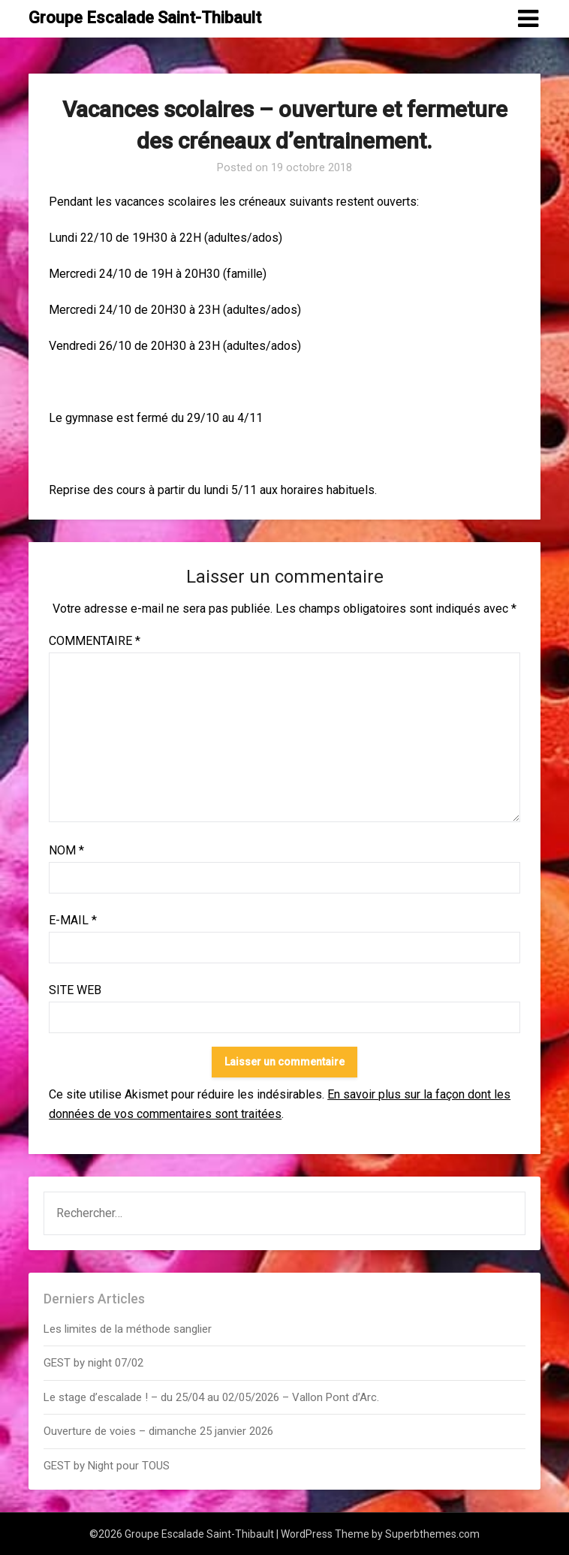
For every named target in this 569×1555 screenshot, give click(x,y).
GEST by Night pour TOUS (107, 1465)
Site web (75, 990)
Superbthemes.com (432, 1534)
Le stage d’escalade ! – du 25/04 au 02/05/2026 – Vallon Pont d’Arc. (211, 1397)
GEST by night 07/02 (93, 1363)
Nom (66, 850)
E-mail (73, 920)
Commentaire (94, 641)
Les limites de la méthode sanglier (129, 1329)
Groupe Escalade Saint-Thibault (145, 17)
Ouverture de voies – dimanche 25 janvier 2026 (158, 1431)
